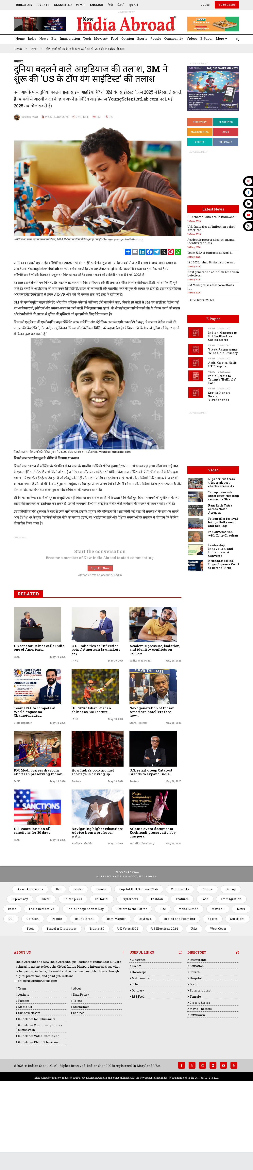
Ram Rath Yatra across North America (220, 509)
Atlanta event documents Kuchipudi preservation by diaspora (152, 903)
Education (197, 1037)
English (96, 5)
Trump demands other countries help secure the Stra (223, 495)
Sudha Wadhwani (140, 731)
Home (20, 38)
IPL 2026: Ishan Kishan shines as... (211, 262)
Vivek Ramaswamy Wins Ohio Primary (223, 351)
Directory (24, 5)
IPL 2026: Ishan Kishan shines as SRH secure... (91, 781)
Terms (77, 1072)
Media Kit (25, 1078)
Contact (78, 1084)
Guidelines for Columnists (36, 1090)
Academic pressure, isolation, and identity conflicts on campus (154, 720)
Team (22, 1059)
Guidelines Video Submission (38, 1107)
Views (211, 328)
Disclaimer (81, 1078)
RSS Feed (138, 1067)
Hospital (196, 1049)
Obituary (225, 141)
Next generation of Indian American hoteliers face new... (152, 783)
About (77, 1059)
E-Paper (206, 38)
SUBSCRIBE (227, 4)
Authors (23, 1066)
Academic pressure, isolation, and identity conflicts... (211, 241)
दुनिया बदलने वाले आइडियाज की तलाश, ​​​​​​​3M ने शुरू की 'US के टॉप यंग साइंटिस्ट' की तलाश (85, 48)
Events (43, 5)
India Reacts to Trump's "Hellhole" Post (222, 379)
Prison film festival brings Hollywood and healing (223, 522)
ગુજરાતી (133, 5)
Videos (191, 38)
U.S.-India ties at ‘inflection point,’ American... (211, 228)
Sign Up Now (100, 639)
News (43, 38)
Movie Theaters (201, 1080)
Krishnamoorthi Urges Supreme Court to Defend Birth (223, 564)
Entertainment (200, 1061)
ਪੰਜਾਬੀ (120, 5)
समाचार (36, 48)
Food (114, 38)
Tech (87, 38)
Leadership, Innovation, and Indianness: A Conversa (220, 550)
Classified (63, 5)
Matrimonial (200, 131)
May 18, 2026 (173, 731)
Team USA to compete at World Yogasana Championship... (35, 783)
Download (224, 328)
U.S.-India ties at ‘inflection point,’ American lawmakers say (96, 720)
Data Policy (81, 1066)
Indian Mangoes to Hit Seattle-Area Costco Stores (222, 336)
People (155, 38)
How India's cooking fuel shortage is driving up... (93, 843)
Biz (54, 38)
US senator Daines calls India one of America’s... (39, 719)
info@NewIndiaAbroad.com (37, 1052)
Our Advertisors (29, 1084)
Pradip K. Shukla (82, 914)
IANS (17, 727)
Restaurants (198, 1031)
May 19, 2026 (58, 727)
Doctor (194, 1055)
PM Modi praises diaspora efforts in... (210, 286)
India (32, 38)
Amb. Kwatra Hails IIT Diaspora (222, 364)
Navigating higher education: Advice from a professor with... (97, 903)
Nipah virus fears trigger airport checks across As (221, 482)
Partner (23, 1072)
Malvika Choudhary (141, 914)
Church (195, 1043)
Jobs (225, 131)
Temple (195, 1067)
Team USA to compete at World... (210, 252)
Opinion (127, 38)
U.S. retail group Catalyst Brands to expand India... (150, 843)
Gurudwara (197, 1086)
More (221, 38)
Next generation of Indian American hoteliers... (213, 273)
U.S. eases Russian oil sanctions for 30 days (32, 901)
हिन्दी (110, 5)
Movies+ (101, 38)
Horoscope (139, 1043)
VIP (80, 5)
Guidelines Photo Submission (39, 1113)
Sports (142, 38)
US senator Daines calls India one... (211, 217)
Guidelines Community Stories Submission (40, 1098)
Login (205, 4)
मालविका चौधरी (26, 117)
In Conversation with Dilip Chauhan (223, 533)
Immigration (70, 38)
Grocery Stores (200, 1074)
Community (173, 38)
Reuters (76, 852)
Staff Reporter (23, 793)
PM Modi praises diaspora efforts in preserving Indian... (39, 843)
